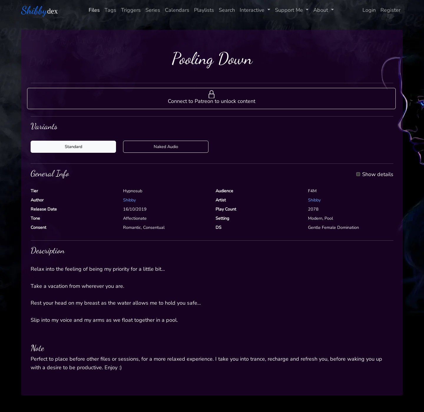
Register (390, 10)
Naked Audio (166, 147)
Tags (110, 10)
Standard (73, 147)
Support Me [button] (289, 10)
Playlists (204, 10)
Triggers (131, 10)
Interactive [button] (253, 10)
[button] (211, 98)
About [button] (321, 10)
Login (369, 10)
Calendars (177, 10)
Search (227, 10)
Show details (377, 174)
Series (152, 10)
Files (94, 10)
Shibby (129, 200)
